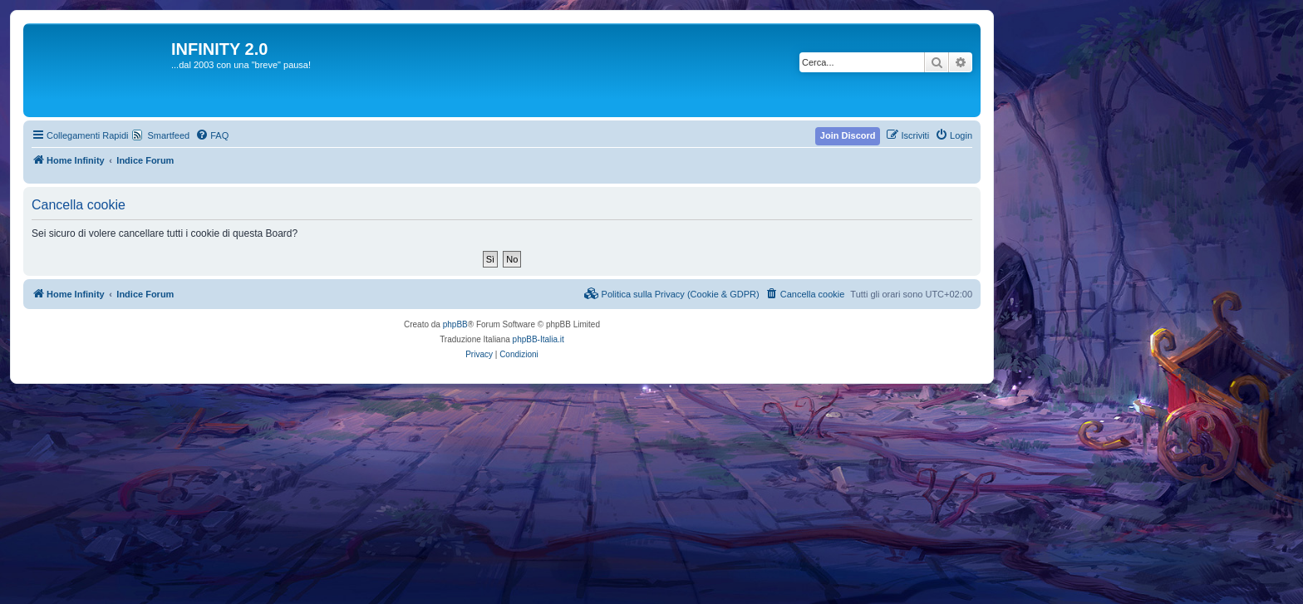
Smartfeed (168, 135)
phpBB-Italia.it (538, 339)
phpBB (455, 324)
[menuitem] (212, 135)
